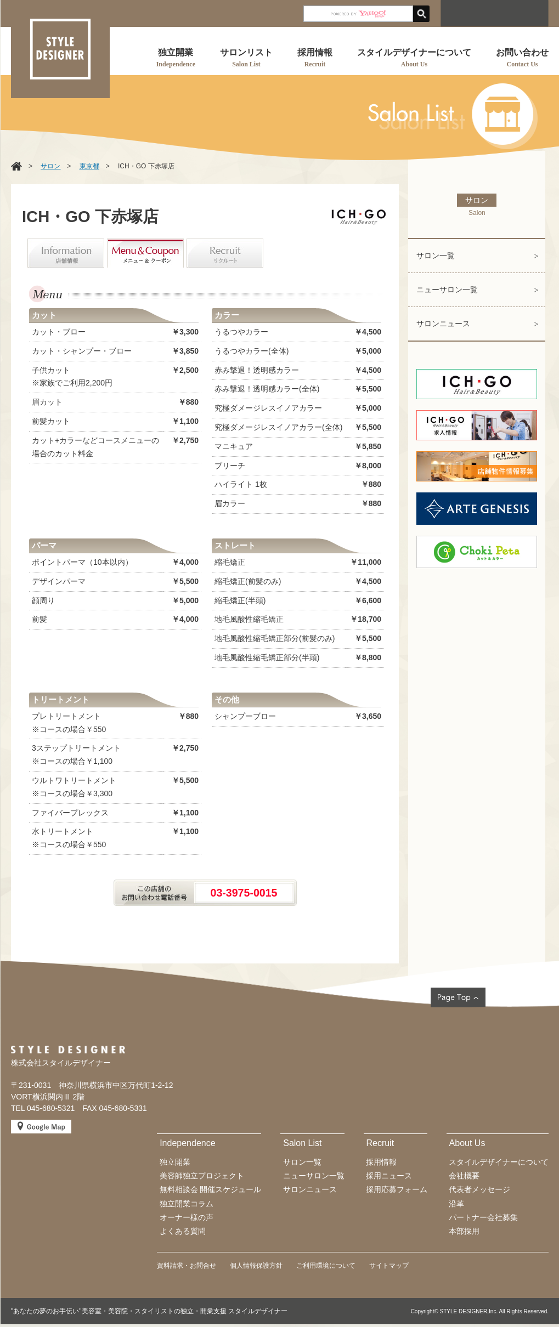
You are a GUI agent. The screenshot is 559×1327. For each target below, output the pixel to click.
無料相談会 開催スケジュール (211, 1189)
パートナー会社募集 (483, 1217)
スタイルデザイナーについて (499, 1162)
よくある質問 (183, 1231)
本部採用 (464, 1231)
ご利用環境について (325, 1265)
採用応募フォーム (396, 1189)
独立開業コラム (186, 1203)
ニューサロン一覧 (447, 289)
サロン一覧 (435, 255)
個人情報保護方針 (256, 1265)
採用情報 (381, 1162)
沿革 (456, 1203)
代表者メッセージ (479, 1189)
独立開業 (175, 1162)
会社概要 (464, 1175)
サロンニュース (443, 323)
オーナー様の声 (186, 1217)
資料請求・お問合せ (186, 1265)
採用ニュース (389, 1175)
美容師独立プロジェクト (202, 1175)
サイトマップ (389, 1265)
